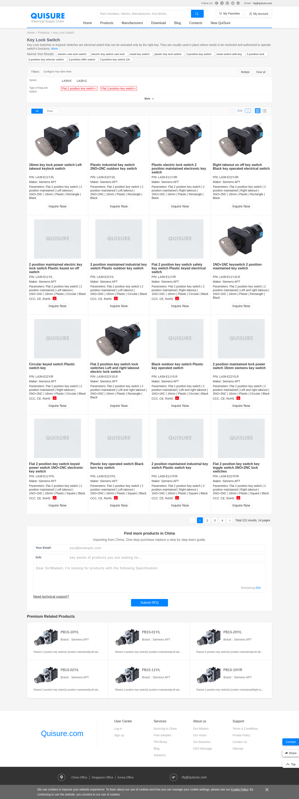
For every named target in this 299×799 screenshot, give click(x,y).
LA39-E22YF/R (229, 476)
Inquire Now (57, 206)
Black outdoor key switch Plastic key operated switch (177, 366)
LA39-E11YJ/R (167, 177)
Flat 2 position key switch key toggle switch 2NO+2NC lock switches (236, 467)
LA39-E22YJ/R (229, 177)
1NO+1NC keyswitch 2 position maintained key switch (237, 266)
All (37, 111)
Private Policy (241, 735)
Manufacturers (132, 23)
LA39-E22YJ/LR (107, 376)
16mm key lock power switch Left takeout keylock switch (55, 166)
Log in (118, 728)
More (54, 48)
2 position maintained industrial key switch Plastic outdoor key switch (118, 266)
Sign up (119, 735)
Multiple (245, 72)
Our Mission (201, 728)
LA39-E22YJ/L (106, 177)
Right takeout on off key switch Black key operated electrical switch (241, 166)
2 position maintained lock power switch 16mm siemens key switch (239, 366)
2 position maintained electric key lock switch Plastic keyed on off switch (55, 268)
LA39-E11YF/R (168, 476)
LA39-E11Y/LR (167, 376)
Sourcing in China (165, 728)
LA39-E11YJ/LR (229, 277)
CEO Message (202, 748)
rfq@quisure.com (262, 3)
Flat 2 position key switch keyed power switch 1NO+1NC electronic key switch (56, 467)
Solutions (160, 755)
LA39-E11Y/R (167, 277)
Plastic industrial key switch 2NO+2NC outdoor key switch (113, 166)
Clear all (260, 72)
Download (158, 23)
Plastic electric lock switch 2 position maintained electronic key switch (179, 168)
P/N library (160, 742)
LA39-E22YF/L (106, 476)
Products (106, 23)
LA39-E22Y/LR (229, 376)
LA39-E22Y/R (44, 376)
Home (87, 23)
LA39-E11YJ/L (45, 177)
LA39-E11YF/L (45, 476)
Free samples (162, 735)
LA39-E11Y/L (44, 277)
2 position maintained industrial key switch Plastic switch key (180, 465)
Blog (177, 23)
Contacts (195, 23)
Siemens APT (47, 182)
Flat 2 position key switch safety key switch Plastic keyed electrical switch (179, 268)
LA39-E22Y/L (105, 277)
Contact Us (240, 742)
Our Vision (200, 735)
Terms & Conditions (245, 728)
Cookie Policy (239, 789)
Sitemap (238, 748)
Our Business (202, 742)
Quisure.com (62, 733)
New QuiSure (220, 23)
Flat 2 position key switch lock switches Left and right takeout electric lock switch (114, 367)
